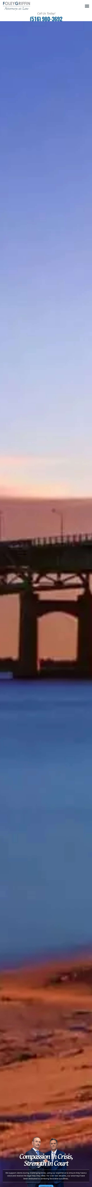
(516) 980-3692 (46, 19)
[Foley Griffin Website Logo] (16, 6)
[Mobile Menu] (87, 6)
